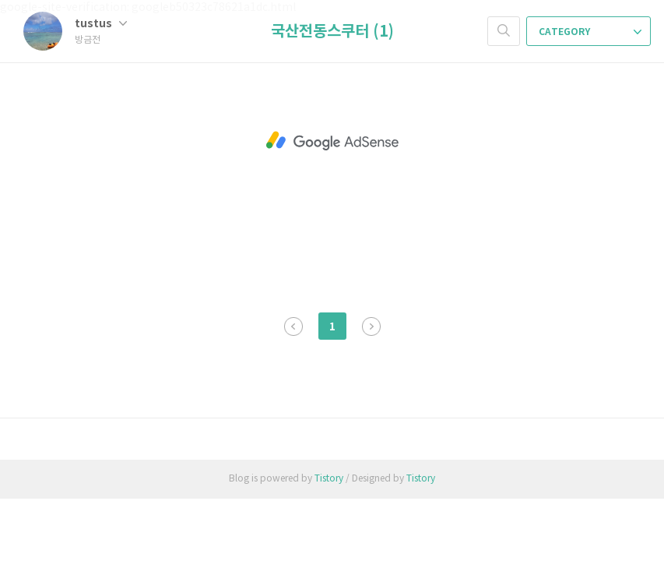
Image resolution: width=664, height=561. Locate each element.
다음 (371, 326)
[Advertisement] (332, 141)
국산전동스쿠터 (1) (332, 32)
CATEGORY (590, 31)
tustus (101, 23)
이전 (293, 326)
